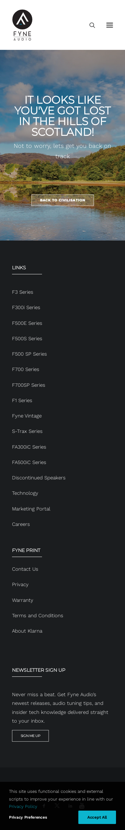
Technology (25, 493)
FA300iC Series (29, 447)
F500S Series (27, 339)
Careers (21, 524)
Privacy (20, 584)
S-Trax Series (27, 431)
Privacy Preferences (28, 817)
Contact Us (25, 569)
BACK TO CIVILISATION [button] (62, 200)
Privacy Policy (23, 806)
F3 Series (22, 292)
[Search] (89, 25)
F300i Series (26, 307)
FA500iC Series (29, 462)
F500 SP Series (29, 354)
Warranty (22, 600)
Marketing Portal (31, 509)
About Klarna (27, 631)
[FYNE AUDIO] (22, 25)
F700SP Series (28, 385)
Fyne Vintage (27, 416)
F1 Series (22, 400)
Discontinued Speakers (39, 478)
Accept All (97, 817)
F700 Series (25, 369)
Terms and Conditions (37, 616)
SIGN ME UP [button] (30, 736)
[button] (109, 25)
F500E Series (27, 323)
